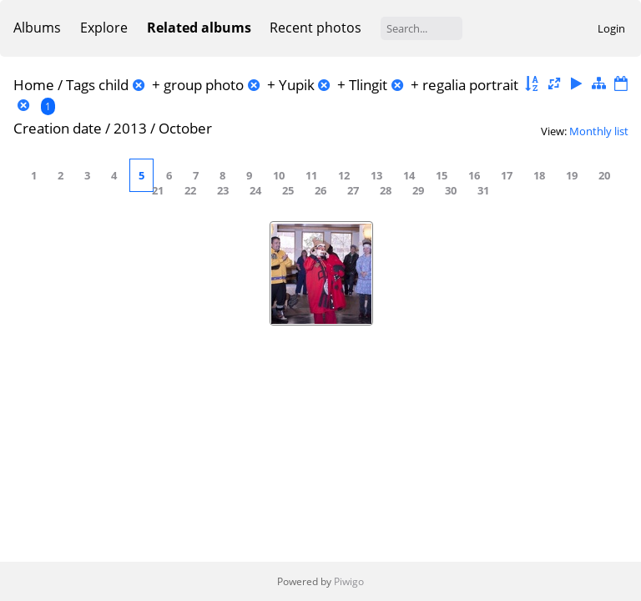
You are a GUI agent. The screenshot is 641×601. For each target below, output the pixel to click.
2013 (130, 128)
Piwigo (349, 581)
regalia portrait (470, 84)
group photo (204, 84)
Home (33, 84)
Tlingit (368, 84)
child (113, 84)
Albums (37, 27)
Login (611, 28)
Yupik (297, 84)
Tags (80, 84)
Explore (104, 27)
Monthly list (598, 131)
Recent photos (315, 27)
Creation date (57, 128)
